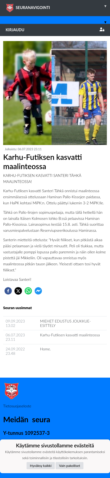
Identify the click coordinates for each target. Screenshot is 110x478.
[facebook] (8, 291)
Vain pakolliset (69, 466)
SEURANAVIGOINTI (58, 6)
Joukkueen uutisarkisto (24, 365)
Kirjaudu (55, 29)
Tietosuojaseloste (17, 406)
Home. (45, 349)
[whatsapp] (28, 291)
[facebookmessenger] (38, 291)
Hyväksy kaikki (40, 466)
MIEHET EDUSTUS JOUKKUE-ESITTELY (65, 323)
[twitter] (18, 291)
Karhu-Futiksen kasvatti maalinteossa (70, 335)
